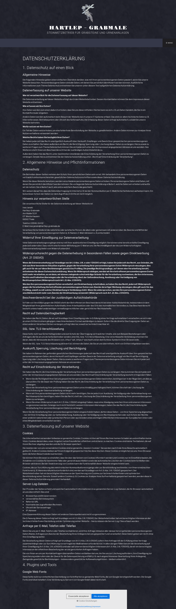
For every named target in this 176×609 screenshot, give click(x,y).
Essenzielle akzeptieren (78, 596)
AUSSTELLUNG (63, 43)
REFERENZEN (81, 43)
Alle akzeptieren (101, 596)
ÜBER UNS (117, 43)
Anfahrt (131, 43)
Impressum (96, 606)
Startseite (46, 43)
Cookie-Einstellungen (87, 601)
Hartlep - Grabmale (88, 28)
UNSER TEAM (100, 43)
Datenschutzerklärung (83, 606)
